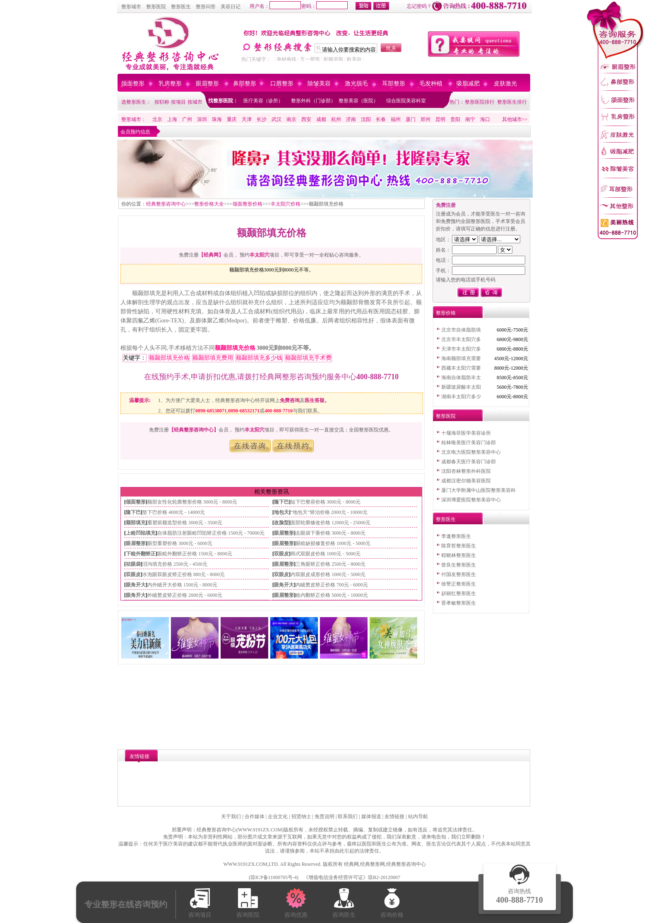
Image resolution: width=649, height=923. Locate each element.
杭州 (336, 119)
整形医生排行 (512, 102)
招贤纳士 (301, 816)
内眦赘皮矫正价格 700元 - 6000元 (332, 585)
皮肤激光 (505, 83)
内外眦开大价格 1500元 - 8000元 (182, 585)
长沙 (262, 119)
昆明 (440, 119)
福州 (396, 119)
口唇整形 (281, 83)
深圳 (202, 119)
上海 (172, 119)
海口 (485, 119)
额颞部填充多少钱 (259, 358)
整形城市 (131, 7)
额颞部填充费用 (212, 358)
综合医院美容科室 (406, 101)
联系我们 (348, 816)
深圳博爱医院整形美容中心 (471, 500)
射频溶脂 (333, 59)
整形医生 (181, 7)
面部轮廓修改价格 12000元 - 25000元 (330, 523)
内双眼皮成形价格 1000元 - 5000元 (328, 574)
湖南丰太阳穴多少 (461, 397)
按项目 (178, 102)
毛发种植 (430, 83)
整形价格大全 (209, 204)
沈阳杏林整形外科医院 (466, 471)
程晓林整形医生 (458, 555)
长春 (381, 119)
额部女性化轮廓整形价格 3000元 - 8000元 (192, 502)
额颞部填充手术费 (308, 358)
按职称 (161, 102)
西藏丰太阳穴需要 (461, 368)
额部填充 (136, 523)
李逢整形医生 (456, 536)
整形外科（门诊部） (313, 101)
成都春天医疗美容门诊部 (468, 462)
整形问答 (206, 7)
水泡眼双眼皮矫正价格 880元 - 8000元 (183, 574)
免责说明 (324, 816)
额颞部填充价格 (235, 348)
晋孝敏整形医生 (458, 603)
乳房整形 (170, 83)
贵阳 (455, 119)
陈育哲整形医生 (458, 546)
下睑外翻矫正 (141, 554)
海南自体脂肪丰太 (461, 377)
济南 (351, 119)
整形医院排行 (480, 102)
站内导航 (418, 816)
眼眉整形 (207, 83)
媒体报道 (371, 816)
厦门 (411, 119)
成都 (321, 119)
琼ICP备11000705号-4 (273, 877)
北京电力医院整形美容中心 (471, 452)
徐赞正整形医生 (458, 584)
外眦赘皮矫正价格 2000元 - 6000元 (184, 595)
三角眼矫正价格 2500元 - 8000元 (330, 564)
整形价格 (446, 313)
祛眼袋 (133, 564)
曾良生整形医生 (458, 565)
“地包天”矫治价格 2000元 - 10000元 (329, 512)
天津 (247, 119)
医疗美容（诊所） (263, 101)
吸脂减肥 (468, 83)
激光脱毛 (356, 83)
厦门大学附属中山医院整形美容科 (478, 490)
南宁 (470, 119)
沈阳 (366, 119)
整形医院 (156, 7)
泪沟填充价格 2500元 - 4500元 (174, 564)
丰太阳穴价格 (285, 204)
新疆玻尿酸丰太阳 (461, 387)
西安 (306, 119)
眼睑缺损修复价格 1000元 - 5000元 (333, 543)
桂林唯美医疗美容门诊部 (468, 443)
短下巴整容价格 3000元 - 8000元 (326, 502)
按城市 (194, 102)
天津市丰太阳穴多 (461, 349)
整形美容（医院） (358, 101)
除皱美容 (319, 83)
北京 (157, 119)
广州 (187, 119)
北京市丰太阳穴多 (461, 339)
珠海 (217, 119)
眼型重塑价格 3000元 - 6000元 (179, 543)
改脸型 (281, 523)
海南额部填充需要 (461, 358)
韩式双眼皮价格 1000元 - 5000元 (326, 554)
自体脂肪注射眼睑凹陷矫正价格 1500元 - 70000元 (210, 533)
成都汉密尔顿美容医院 (466, 481)
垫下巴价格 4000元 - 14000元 (173, 512)
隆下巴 (281, 502)
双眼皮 (281, 554)
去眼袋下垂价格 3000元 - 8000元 (330, 533)
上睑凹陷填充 (141, 533)
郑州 (425, 119)
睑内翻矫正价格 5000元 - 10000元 (332, 595)
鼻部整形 (244, 83)
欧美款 (354, 59)
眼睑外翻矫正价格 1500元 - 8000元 (194, 554)
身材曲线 (286, 59)
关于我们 (231, 816)
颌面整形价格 (247, 204)
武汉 (276, 119)
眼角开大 (136, 585)
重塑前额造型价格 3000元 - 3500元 (184, 523)
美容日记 (230, 7)
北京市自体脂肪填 (461, 330)
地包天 (281, 512)
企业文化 (278, 816)
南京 (291, 119)
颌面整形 (132, 83)
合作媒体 (254, 816)
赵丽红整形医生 (458, 593)
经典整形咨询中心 (166, 204)
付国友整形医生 (458, 574)
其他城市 (512, 119)
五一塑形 (310, 59)
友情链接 (394, 816)
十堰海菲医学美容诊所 (466, 433)
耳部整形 (393, 83)
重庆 (232, 119)
